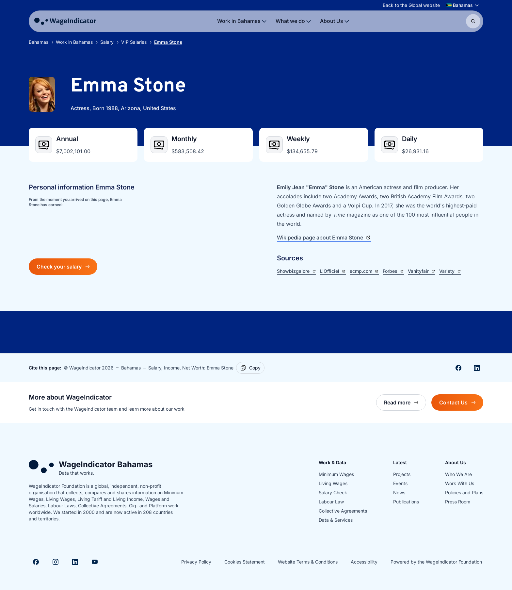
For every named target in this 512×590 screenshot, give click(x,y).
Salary (107, 42)
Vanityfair (421, 271)
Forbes (393, 271)
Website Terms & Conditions (308, 562)
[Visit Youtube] (95, 562)
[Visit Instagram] (55, 562)
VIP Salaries (134, 42)
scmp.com (364, 271)
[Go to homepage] (65, 21)
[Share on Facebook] (458, 367)
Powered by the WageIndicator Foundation (436, 562)
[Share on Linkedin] (476, 367)
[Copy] (250, 368)
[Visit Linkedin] (75, 562)
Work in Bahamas (74, 42)
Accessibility (364, 562)
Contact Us (461, 404)
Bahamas (38, 42)
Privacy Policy (196, 562)
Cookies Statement (244, 562)
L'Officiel (333, 271)
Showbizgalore (296, 271)
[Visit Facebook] (36, 562)
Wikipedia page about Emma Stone (324, 237)
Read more (405, 404)
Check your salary (63, 266)
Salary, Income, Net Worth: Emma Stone (190, 367)
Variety (450, 271)
